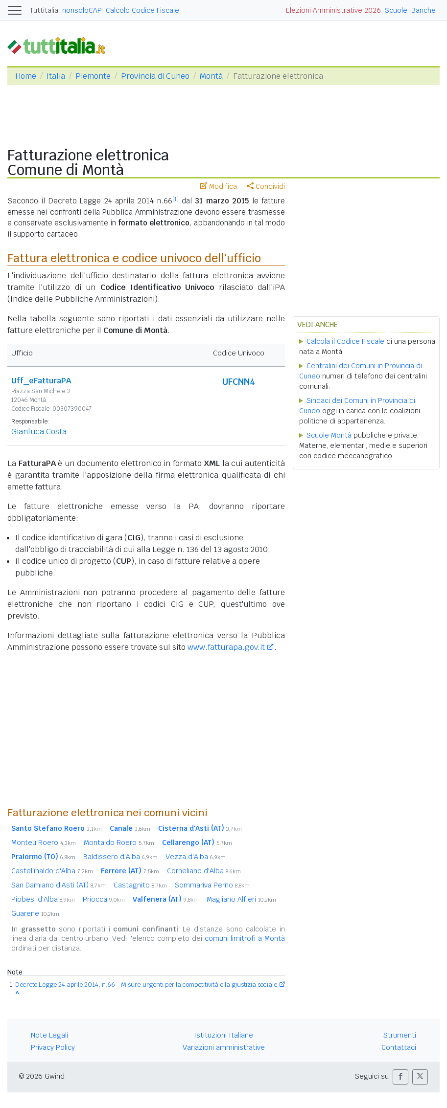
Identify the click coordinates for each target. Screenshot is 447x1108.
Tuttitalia (44, 10)
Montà (211, 76)
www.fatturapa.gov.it (226, 647)
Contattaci (398, 1047)
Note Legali (49, 1035)
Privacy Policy (53, 1047)
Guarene (35, 913)
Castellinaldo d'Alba (52, 870)
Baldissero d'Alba (120, 856)
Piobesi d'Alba (43, 899)
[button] (400, 1077)
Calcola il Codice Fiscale (345, 341)
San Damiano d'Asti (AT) (58, 885)
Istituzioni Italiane (223, 1035)
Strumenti (399, 1035)
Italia (56, 76)
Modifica (218, 186)
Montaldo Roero (119, 842)
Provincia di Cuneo (155, 76)
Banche (423, 10)
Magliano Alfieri (241, 899)
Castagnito (140, 885)
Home (25, 76)
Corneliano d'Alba (204, 870)
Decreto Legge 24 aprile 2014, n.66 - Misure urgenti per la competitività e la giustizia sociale (146, 984)
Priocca (104, 899)
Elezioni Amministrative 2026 (333, 10)
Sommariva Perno (212, 885)
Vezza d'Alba (195, 856)
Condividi (266, 186)
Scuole (396, 10)
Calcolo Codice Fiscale (142, 10)
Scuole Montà (329, 435)
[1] (175, 199)
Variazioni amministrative (224, 1047)
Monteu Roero (43, 842)
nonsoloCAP (82, 10)
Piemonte (93, 76)
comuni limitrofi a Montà (245, 938)
